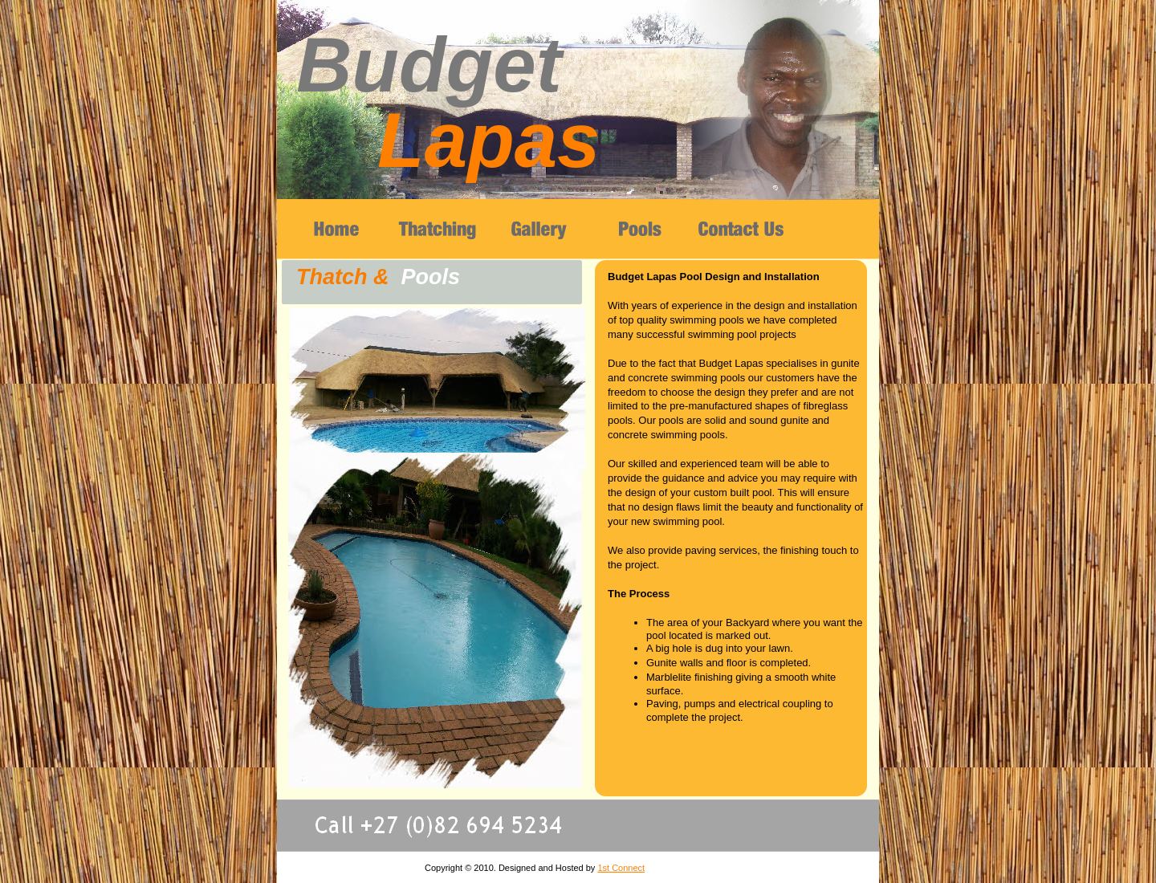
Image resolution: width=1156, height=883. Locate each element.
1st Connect (621, 868)
